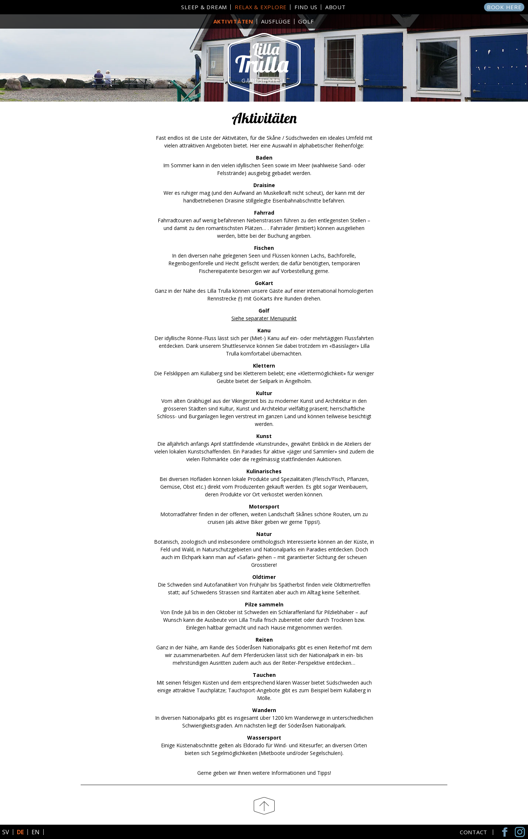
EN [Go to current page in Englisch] (36, 832)
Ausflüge (276, 21)
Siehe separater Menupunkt (264, 318)
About (335, 7)
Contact (473, 832)
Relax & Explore (261, 7)
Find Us (306, 7)
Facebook (506, 831)
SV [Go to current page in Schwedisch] (5, 832)
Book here (504, 7)
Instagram (520, 831)
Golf (306, 21)
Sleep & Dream (204, 7)
